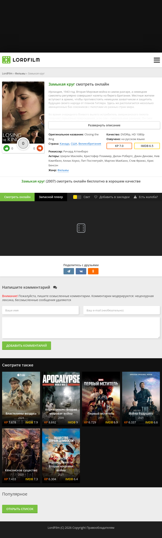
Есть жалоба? (146, 197)
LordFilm (7, 73)
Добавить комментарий (26, 346)
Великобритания (89, 143)
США (74, 143)
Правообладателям (100, 528)
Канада (64, 143)
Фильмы (20, 73)
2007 (51, 181)
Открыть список (19, 509)
